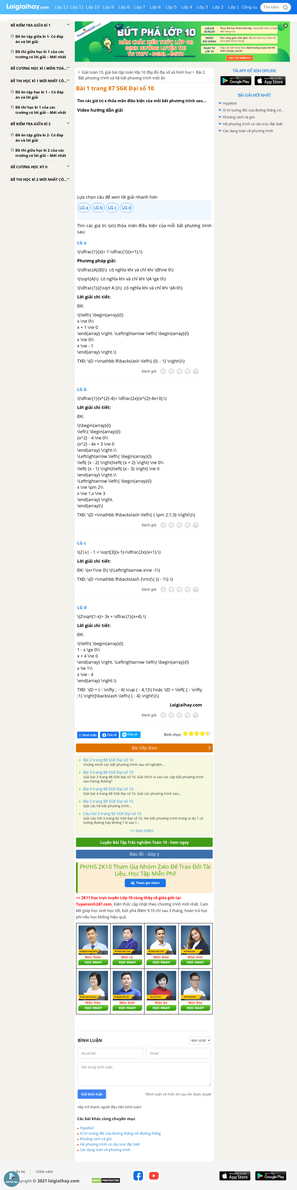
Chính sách (44, 1171)
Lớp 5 (171, 7)
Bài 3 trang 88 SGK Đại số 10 (107, 772)
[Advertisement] (254, 210)
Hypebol (87, 1127)
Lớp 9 (108, 7)
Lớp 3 (202, 7)
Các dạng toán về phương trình (105, 1149)
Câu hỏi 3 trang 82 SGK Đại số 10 (111, 813)
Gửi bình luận (92, 1094)
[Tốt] (187, 371)
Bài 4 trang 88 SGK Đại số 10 (107, 789)
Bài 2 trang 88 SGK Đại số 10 (107, 760)
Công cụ (249, 7)
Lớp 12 (61, 7)
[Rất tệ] (163, 371)
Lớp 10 (93, 7)
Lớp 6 (155, 7)
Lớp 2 (218, 7)
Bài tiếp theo (171, 748)
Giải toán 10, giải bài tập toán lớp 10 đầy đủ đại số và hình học (137, 72)
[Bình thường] (179, 371)
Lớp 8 (124, 7)
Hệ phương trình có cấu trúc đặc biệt (110, 1144)
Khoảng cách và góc (96, 1138)
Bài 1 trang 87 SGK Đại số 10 (115, 88)
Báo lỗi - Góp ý (144, 854)
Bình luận (88, 735)
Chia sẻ (109, 735)
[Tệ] (171, 371)
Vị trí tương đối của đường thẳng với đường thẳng (120, 1133)
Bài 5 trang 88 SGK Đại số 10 (107, 801)
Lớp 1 (233, 7)
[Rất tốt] (196, 371)
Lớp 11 (77, 7)
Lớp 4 (186, 7)
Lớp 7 (139, 7)
